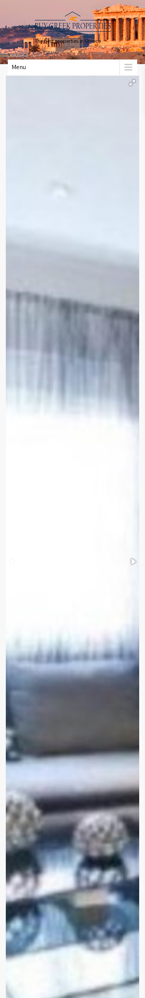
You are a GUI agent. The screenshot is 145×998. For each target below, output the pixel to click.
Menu (19, 67)
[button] (132, 82)
